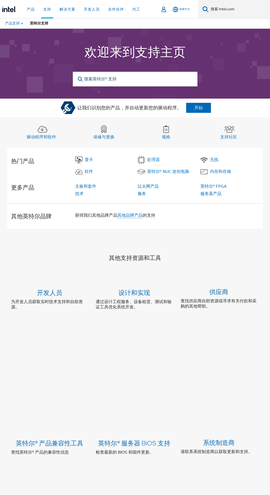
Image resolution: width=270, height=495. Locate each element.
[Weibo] (66, 437)
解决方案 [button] (67, 9)
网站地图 (209, 418)
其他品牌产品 (130, 215)
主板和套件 (85, 186)
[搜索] (205, 9)
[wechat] (79, 437)
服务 (142, 193)
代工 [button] (136, 9)
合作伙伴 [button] (116, 9)
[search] (80, 79)
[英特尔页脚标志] (21, 445)
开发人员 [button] (92, 9)
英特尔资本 (83, 418)
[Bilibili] (92, 437)
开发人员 (49, 292)
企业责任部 (110, 418)
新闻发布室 (185, 418)
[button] (135, 301)
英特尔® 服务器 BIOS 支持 (134, 346)
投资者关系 (136, 418)
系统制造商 (219, 346)
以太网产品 (148, 186)
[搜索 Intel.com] (239, 9)
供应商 (218, 292)
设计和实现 (134, 292)
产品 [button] (31, 9)
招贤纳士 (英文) (237, 418)
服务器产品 (210, 193)
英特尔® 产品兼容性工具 (49, 346)
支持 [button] (47, 9)
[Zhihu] (105, 437)
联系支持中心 (163, 385)
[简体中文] (181, 9)
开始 (198, 107)
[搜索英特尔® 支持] (135, 79)
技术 (79, 193)
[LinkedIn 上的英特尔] (53, 437)
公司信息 (59, 418)
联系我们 (160, 418)
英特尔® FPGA (213, 186)
